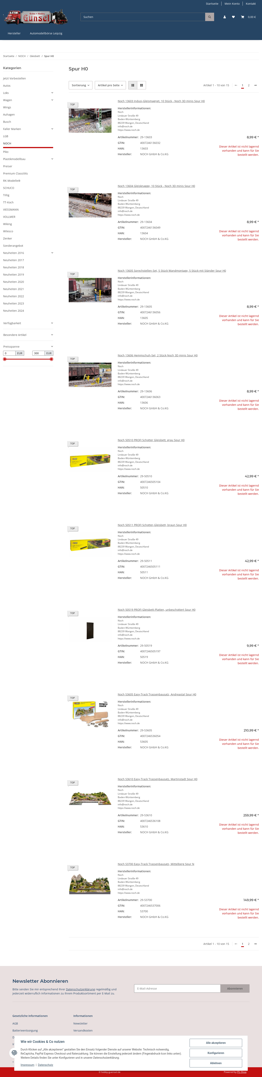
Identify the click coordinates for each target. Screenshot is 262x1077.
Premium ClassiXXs (15, 173)
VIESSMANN (11, 209)
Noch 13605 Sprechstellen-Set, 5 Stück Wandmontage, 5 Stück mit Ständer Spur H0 (172, 270)
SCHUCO (8, 188)
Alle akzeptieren (216, 1042)
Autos (7, 85)
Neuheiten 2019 (13, 274)
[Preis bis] (38, 353)
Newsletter (80, 1023)
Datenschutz (45, 1064)
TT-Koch (8, 202)
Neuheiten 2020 (13, 282)
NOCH (7, 143)
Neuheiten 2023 (13, 303)
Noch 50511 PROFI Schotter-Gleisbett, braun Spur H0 (152, 525)
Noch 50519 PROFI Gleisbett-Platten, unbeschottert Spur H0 (156, 609)
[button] (224, 17)
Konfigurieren (215, 1053)
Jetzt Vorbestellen (14, 78)
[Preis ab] (9, 353)
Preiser (7, 166)
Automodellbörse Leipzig (46, 33)
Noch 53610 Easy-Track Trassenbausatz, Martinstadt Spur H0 (157, 779)
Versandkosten (83, 1030)
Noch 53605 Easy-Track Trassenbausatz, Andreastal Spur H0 (157, 694)
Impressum (27, 1064)
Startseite (212, 3)
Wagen (7, 100)
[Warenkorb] (248, 17)
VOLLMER (9, 217)
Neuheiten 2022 (13, 296)
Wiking (7, 224)
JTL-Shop (241, 1072)
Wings (7, 107)
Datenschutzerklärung (80, 989)
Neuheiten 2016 (13, 253)
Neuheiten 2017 (13, 260)
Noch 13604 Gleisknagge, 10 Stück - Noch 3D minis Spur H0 (156, 186)
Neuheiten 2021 (13, 289)
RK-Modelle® (11, 180)
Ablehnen (216, 1063)
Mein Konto (232, 3)
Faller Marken (12, 129)
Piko (5, 152)
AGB (15, 1023)
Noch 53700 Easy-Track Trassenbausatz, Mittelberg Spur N (156, 864)
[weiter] (255, 85)
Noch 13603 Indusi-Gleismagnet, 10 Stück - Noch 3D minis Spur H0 (161, 101)
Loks (6, 93)
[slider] (5, 359)
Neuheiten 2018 (13, 267)
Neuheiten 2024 (13, 310)
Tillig (6, 195)
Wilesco (8, 231)
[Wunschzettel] (233, 17)
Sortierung (79, 85)
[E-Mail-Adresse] (177, 988)
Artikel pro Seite (109, 85)
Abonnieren (235, 988)
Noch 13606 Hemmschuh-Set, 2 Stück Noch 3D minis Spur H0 (158, 355)
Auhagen (9, 114)
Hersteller (14, 33)
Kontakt (251, 3)
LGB (5, 136)
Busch (7, 122)
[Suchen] (142, 17)
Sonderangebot (13, 245)
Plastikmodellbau (14, 159)
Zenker (7, 238)
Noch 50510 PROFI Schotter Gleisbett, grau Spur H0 (151, 440)
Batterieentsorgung (25, 1030)
